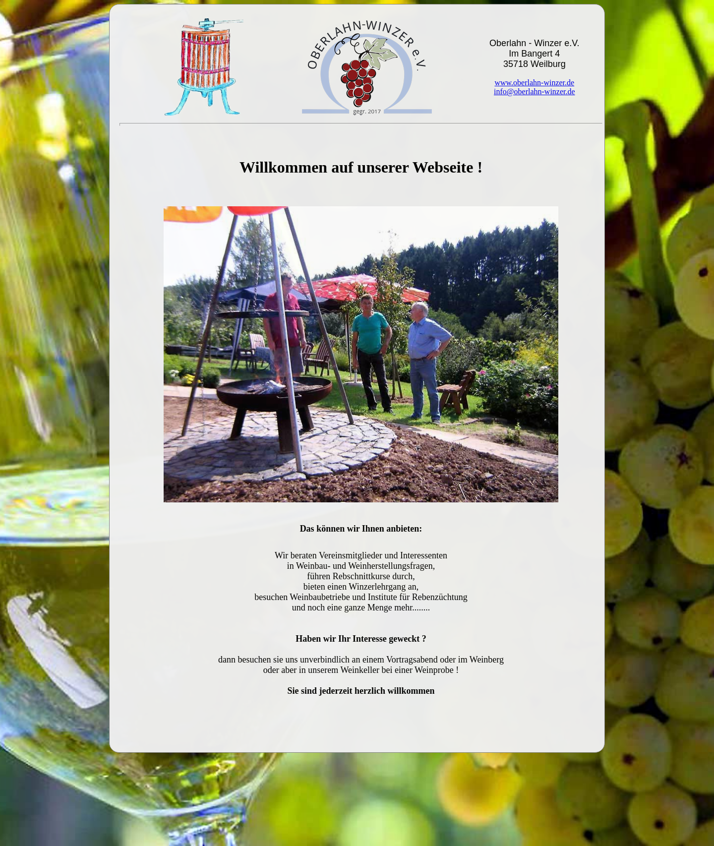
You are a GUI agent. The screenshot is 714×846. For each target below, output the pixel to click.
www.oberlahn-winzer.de (534, 82)
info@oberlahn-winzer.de (534, 91)
